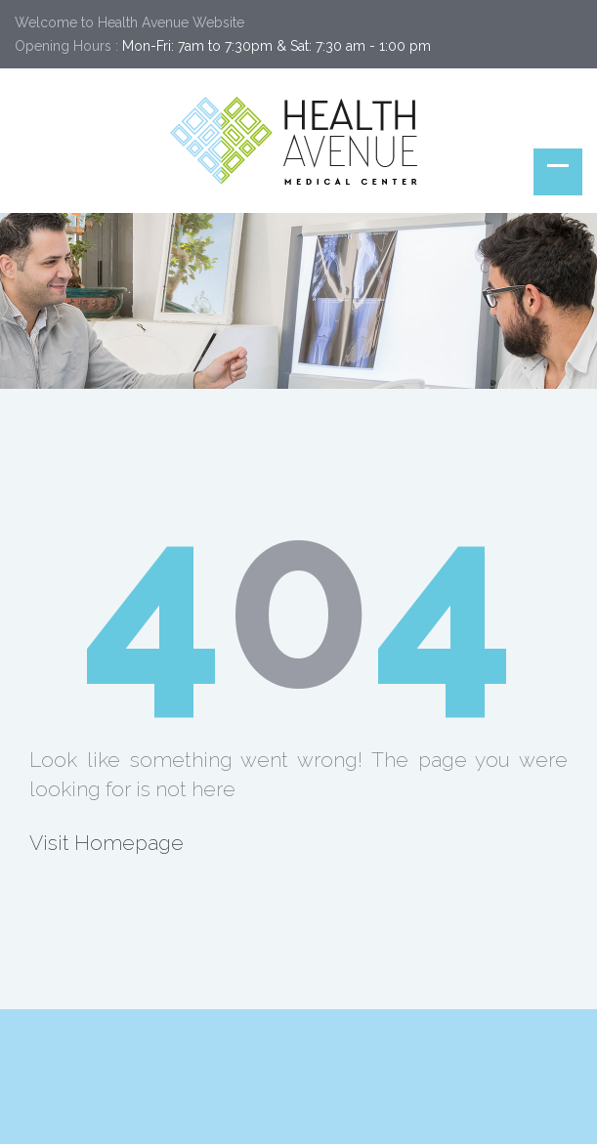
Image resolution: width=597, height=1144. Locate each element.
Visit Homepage (106, 842)
